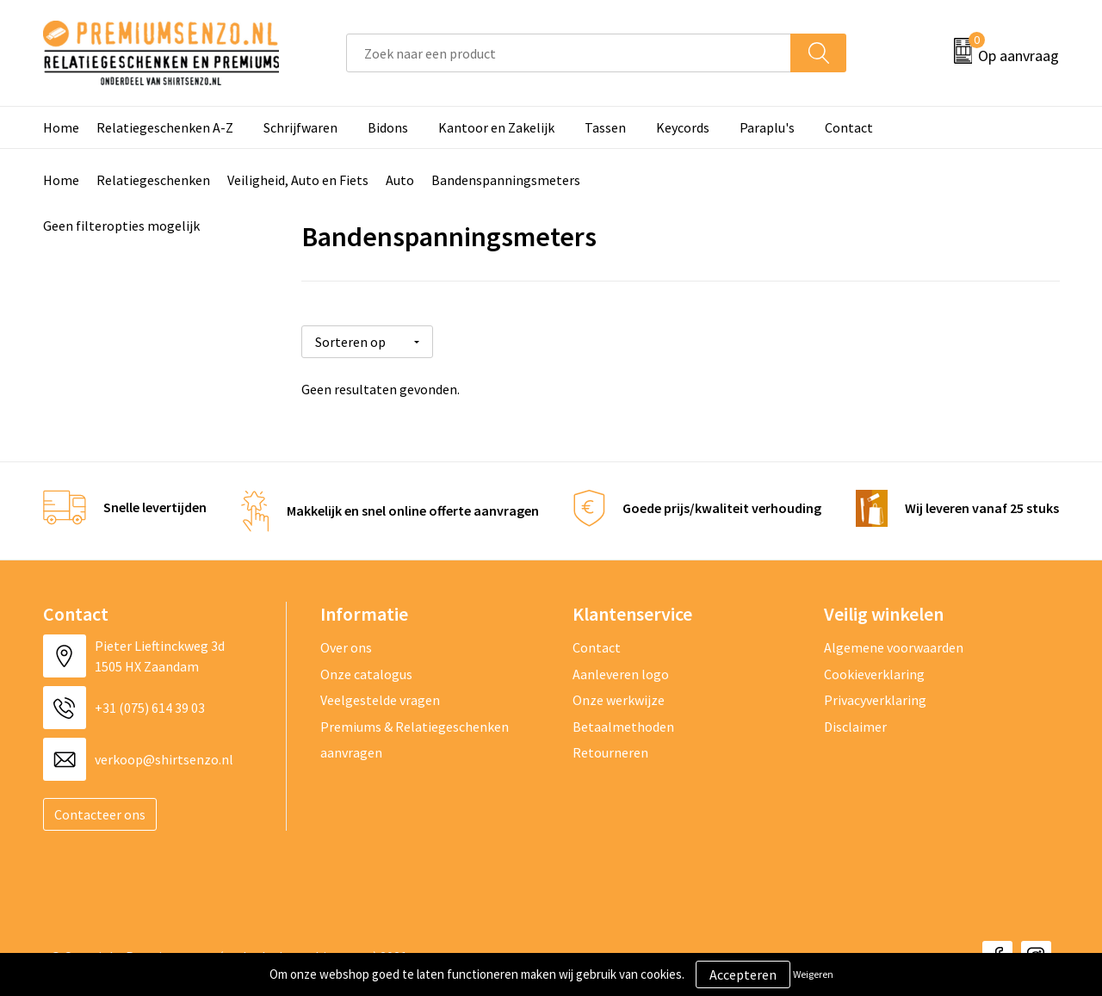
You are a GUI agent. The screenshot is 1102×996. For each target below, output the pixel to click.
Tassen (605, 127)
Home (61, 127)
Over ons (346, 644)
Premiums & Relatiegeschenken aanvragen (414, 736)
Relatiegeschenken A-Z (164, 127)
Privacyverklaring (875, 697)
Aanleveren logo (621, 670)
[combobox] (568, 53)
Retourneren (610, 749)
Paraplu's (767, 127)
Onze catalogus (366, 670)
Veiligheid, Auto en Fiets (297, 180)
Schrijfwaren (300, 127)
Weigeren (813, 974)
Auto (400, 180)
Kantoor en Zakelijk (496, 127)
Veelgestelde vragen (380, 697)
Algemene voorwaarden (893, 644)
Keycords (682, 127)
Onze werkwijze (619, 697)
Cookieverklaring (874, 670)
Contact (849, 127)
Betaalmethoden (623, 723)
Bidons (388, 127)
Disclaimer (855, 723)
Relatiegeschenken (153, 180)
